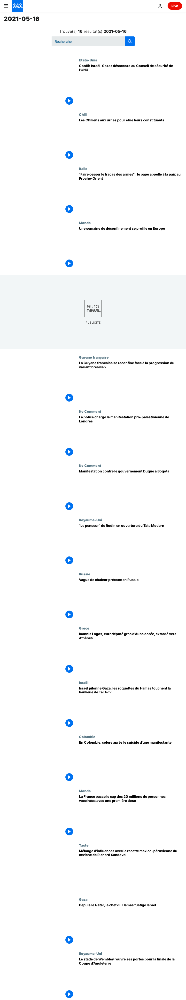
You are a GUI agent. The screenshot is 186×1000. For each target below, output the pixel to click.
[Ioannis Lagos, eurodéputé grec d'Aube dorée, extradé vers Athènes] (130, 653)
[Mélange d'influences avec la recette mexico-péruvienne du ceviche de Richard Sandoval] (130, 870)
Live (174, 6)
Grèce (84, 628)
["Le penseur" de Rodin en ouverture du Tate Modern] (130, 545)
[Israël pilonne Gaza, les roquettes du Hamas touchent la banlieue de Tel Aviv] (130, 707)
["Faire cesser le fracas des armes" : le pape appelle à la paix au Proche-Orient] (130, 193)
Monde (85, 223)
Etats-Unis (88, 60)
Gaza (83, 899)
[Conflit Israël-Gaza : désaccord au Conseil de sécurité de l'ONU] (130, 85)
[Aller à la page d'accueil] (17, 6)
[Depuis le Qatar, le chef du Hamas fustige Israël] (130, 924)
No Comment (90, 411)
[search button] (130, 41)
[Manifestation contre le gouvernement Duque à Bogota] (130, 490)
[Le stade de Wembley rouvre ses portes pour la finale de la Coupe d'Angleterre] (130, 978)
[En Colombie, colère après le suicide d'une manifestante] (130, 761)
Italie (83, 168)
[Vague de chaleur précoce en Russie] (130, 599)
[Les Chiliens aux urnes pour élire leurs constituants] (130, 139)
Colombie (87, 737)
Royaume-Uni (90, 520)
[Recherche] (93, 41)
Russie (84, 574)
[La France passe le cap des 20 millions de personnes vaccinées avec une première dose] (130, 816)
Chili (83, 114)
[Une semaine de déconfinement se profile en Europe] (130, 248)
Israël (83, 682)
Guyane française (94, 357)
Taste (84, 845)
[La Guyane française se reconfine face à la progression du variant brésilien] (130, 382)
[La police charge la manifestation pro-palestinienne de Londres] (130, 436)
